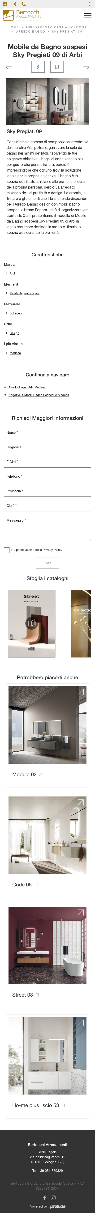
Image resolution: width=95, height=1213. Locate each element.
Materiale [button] (12, 304)
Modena (15, 353)
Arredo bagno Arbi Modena (27, 387)
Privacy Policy (52, 550)
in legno (16, 313)
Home (14, 27)
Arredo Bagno (30, 31)
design (14, 333)
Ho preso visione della (36, 550)
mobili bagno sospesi (24, 293)
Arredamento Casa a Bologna (56, 27)
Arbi (12, 273)
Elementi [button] (11, 284)
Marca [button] (9, 264)
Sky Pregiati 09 (67, 31)
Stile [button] (8, 324)
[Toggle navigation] (87, 15)
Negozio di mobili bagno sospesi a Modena (39, 395)
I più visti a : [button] (14, 344)
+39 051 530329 (50, 1171)
